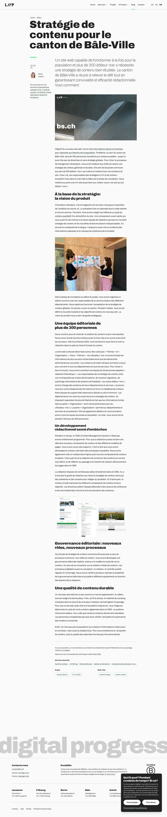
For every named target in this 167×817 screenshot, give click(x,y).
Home (92, 5)
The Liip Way (76, 674)
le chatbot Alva (84, 630)
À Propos (124, 5)
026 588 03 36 (23, 776)
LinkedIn (66, 650)
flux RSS (97, 654)
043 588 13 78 (23, 773)
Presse (28, 809)
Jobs (22, 809)
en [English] (156, 5)
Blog (133, 5)
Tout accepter (132, 802)
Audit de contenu (61, 664)
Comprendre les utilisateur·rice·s (124, 664)
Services (102, 5)
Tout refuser (151, 802)
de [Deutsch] (152, 5)
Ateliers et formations (102, 664)
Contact (141, 5)
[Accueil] (9, 4)
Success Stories (62, 674)
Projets (113, 5)
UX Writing (41, 92)
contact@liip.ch (18, 769)
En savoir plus (110, 774)
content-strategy (104, 674)
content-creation (120, 674)
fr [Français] (160, 5)
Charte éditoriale (85, 664)
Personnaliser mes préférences (135, 808)
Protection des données (42, 809)
